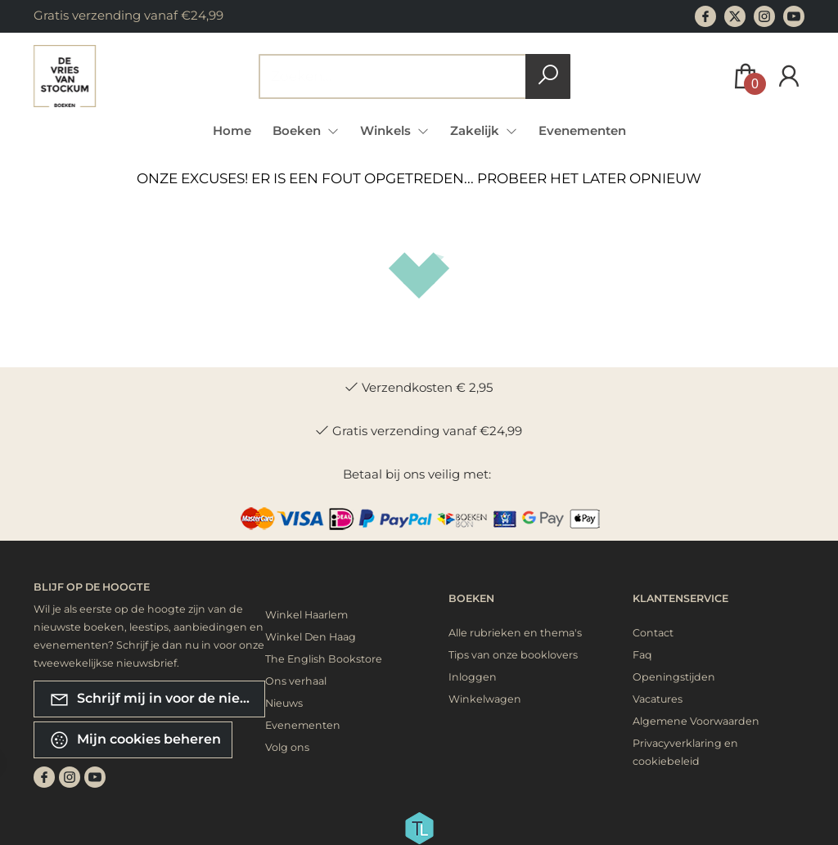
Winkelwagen (484, 699)
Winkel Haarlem (306, 615)
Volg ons (287, 747)
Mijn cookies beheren (135, 740)
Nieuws (284, 703)
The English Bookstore (323, 659)
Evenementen (582, 130)
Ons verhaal (296, 681)
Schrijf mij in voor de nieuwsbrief (157, 699)
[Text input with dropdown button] (404, 76)
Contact (653, 633)
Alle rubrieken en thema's (515, 633)
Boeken (471, 598)
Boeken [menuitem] (298, 130)
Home (232, 130)
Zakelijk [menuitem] (476, 130)
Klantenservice (680, 598)
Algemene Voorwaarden (696, 721)
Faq (642, 655)
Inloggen (472, 677)
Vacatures (658, 699)
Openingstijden (674, 677)
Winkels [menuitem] (387, 130)
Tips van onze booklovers (513, 655)
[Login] (788, 76)
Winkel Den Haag (310, 637)
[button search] (547, 76)
